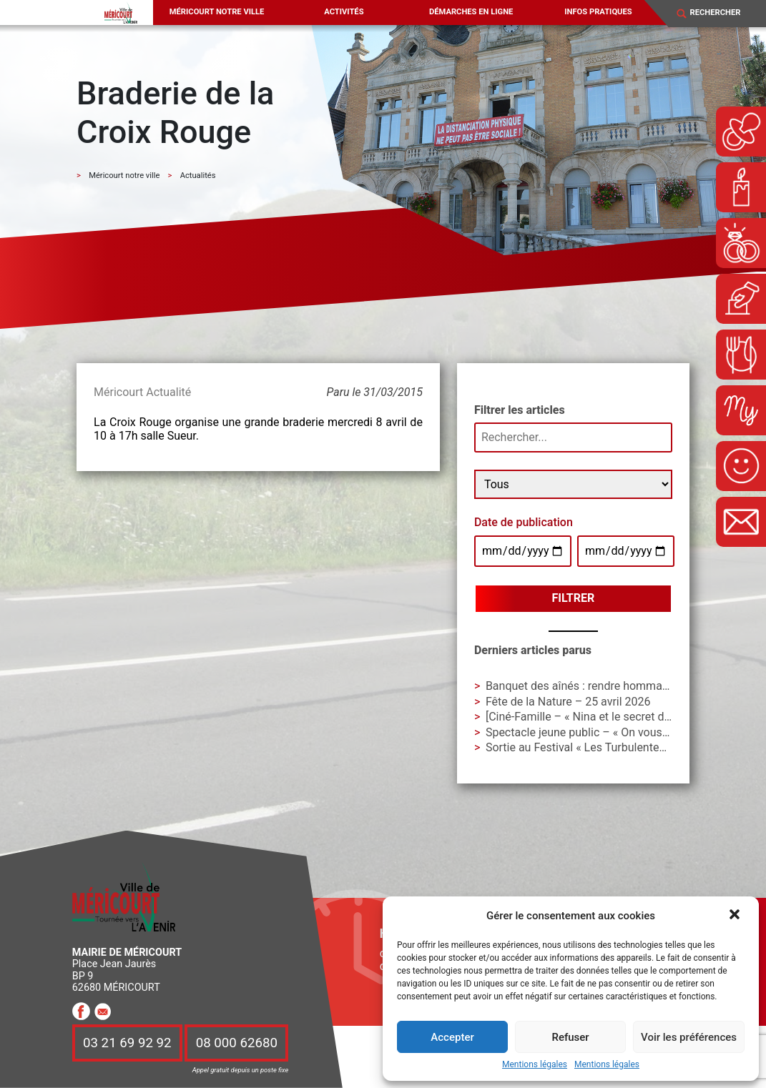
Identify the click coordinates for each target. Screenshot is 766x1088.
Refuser (570, 1037)
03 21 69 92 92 (127, 1043)
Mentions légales (534, 1064)
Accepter (452, 1037)
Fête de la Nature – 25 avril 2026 (568, 701)
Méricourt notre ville (217, 11)
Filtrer (573, 598)
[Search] (722, 13)
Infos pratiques (598, 11)
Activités (343, 11)
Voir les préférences (689, 1037)
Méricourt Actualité (142, 392)
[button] (736, 915)
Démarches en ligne (471, 11)
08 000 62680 (237, 1043)
